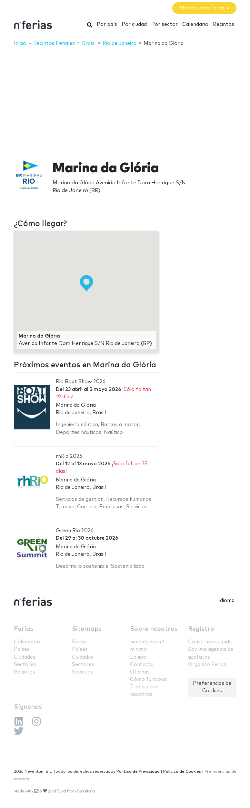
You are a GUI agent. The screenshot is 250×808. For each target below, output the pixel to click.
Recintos (223, 24)
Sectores (25, 664)
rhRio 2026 (69, 456)
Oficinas (140, 672)
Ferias (24, 629)
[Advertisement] (125, 99)
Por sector (164, 24)
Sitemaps (87, 629)
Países (22, 649)
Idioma (226, 600)
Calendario (195, 24)
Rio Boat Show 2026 (80, 381)
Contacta (142, 664)
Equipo (138, 657)
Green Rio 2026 (75, 530)
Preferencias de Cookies (212, 687)
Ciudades (24, 657)
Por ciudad (134, 24)
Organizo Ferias (207, 664)
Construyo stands (210, 642)
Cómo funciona (148, 679)
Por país (107, 24)
